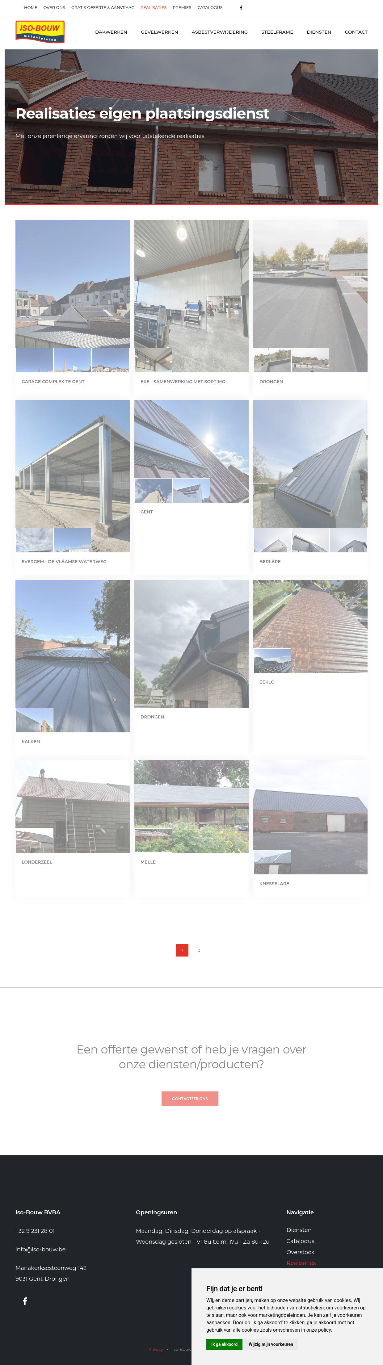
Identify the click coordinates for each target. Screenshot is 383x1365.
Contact (356, 32)
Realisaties (301, 1263)
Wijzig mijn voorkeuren (271, 1344)
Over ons (54, 7)
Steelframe (277, 32)
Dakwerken (111, 32)
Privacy (156, 1349)
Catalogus (210, 7)
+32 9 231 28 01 (35, 1231)
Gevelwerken (159, 32)
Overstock (300, 1252)
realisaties (153, 7)
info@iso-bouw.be (40, 1249)
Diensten (319, 32)
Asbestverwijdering (220, 32)
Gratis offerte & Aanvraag (102, 7)
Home (30, 7)
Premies (182, 7)
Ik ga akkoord (224, 1344)
